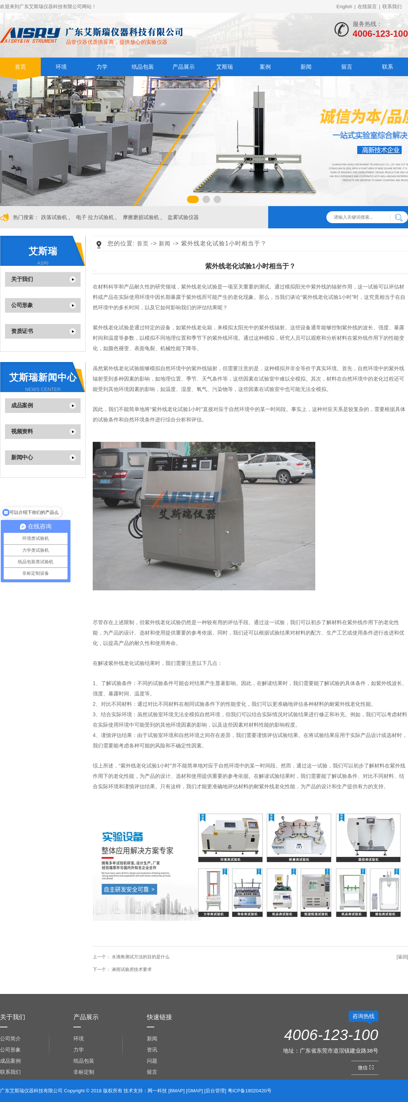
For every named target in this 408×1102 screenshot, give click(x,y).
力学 (102, 66)
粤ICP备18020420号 (250, 1090)
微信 (366, 1067)
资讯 (152, 1050)
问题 (152, 1061)
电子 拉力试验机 (95, 217)
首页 (20, 66)
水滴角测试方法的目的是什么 (131, 956)
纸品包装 (143, 66)
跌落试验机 (54, 217)
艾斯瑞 (224, 66)
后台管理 (215, 1090)
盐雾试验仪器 (183, 217)
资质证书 (22, 331)
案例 (265, 66)
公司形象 (22, 305)
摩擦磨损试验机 (141, 217)
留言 (346, 66)
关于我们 (22, 279)
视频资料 (22, 431)
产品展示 (183, 66)
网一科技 (157, 1090)
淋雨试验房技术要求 (122, 969)
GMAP (194, 1090)
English (344, 6)
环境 (61, 66)
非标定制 (83, 1072)
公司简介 (10, 1038)
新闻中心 (22, 457)
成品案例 (22, 405)
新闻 (306, 66)
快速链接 (159, 1017)
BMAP (176, 1090)
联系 (387, 66)
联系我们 (392, 6)
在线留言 (367, 6)
